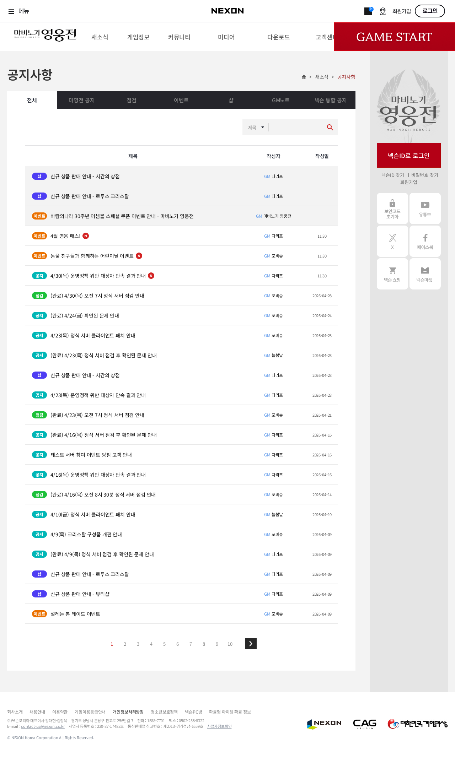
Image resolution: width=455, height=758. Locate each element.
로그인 (430, 11)
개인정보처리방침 (128, 712)
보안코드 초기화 (392, 208)
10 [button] (230, 643)
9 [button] (217, 643)
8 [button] (204, 643)
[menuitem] (100, 36)
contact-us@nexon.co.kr (43, 726)
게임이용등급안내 (90, 712)
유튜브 (425, 208)
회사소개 (14, 712)
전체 (32, 100)
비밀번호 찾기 (424, 175)
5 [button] (164, 643)
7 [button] (190, 643)
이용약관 (60, 712)
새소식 (322, 76)
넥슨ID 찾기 (392, 175)
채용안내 (37, 712)
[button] (251, 643)
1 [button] (112, 643)
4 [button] (151, 643)
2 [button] (125, 643)
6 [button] (177, 643)
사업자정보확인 (219, 726)
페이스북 (425, 241)
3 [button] (138, 643)
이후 (251, 643)
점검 (131, 100)
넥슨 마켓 (425, 273)
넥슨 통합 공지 (331, 100)
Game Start (394, 36)
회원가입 (401, 12)
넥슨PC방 (193, 712)
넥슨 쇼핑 (392, 273)
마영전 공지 (82, 100)
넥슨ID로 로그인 (409, 155)
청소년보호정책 (164, 712)
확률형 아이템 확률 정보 (230, 712)
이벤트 (181, 100)
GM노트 (281, 100)
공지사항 (346, 76)
